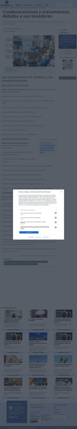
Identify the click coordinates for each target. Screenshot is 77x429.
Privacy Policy (46, 237)
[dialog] (38, 214)
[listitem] (38, 210)
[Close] (61, 192)
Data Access (38, 237)
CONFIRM (28, 232)
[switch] (55, 213)
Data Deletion (31, 237)
